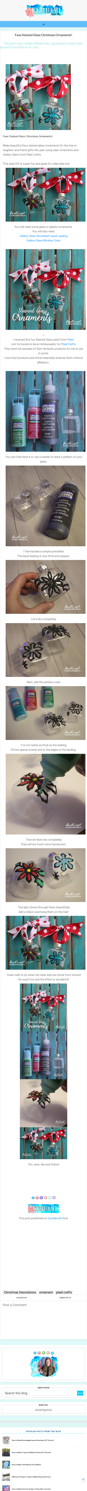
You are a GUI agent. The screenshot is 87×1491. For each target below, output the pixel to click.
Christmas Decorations (20, 1292)
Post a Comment (15, 1305)
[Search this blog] (40, 1393)
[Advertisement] (20, 1322)
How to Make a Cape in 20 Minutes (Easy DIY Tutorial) (31, 1452)
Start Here (33, 24)
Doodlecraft (55, 1218)
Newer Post (65, 1298)
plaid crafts (64, 1292)
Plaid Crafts (68, 344)
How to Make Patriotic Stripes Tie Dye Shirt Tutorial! (31, 1489)
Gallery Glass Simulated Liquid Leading (43, 236)
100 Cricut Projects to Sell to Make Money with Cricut (31, 1477)
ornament (46, 1292)
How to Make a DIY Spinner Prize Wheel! (26, 1465)
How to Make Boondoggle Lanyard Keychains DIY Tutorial (33, 1440)
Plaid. (70, 339)
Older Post (22, 1298)
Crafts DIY (45, 24)
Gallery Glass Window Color (43, 240)
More (55, 24)
